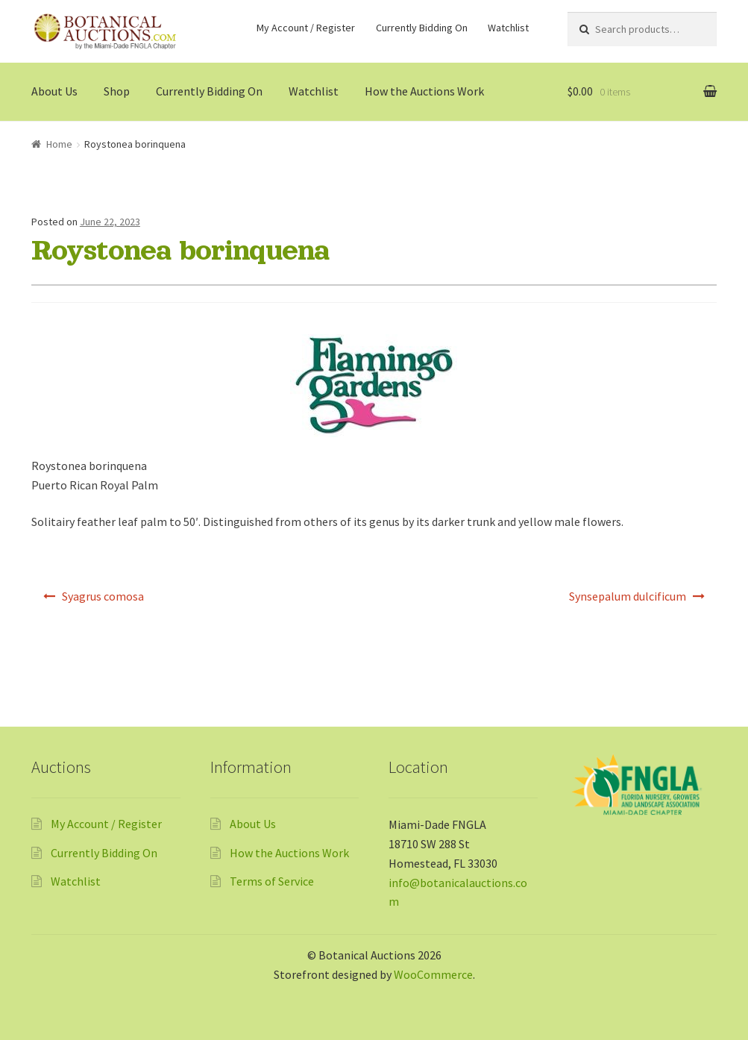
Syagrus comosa (103, 596)
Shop (117, 91)
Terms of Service (272, 881)
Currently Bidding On (422, 27)
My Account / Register (306, 27)
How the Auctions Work (424, 91)
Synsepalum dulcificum (627, 596)
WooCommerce (433, 974)
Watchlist (508, 27)
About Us (54, 91)
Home (59, 144)
